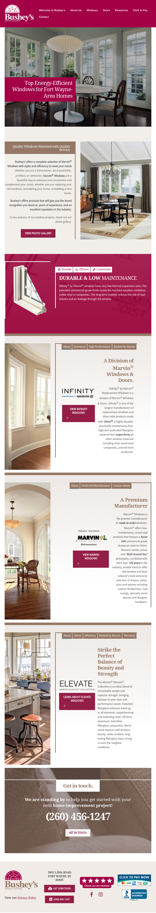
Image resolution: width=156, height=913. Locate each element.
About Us (76, 10)
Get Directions (59, 889)
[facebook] (92, 895)
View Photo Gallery (38, 233)
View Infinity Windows (76, 414)
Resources (121, 10)
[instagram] (101, 895)
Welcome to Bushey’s (52, 10)
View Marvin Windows (88, 560)
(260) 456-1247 (59, 900)
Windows (92, 10)
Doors (106, 10)
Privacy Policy (26, 898)
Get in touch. (78, 833)
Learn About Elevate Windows (77, 702)
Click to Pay (140, 10)
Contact (44, 17)
